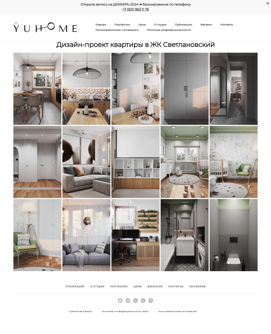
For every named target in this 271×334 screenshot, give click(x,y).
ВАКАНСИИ (155, 286)
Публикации (183, 24)
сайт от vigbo (135, 324)
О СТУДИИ (97, 286)
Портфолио (122, 24)
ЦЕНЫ (138, 286)
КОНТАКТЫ (176, 286)
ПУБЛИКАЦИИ (75, 286)
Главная (101, 24)
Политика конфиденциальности (169, 30)
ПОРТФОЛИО (119, 286)
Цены (142, 24)
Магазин (206, 24)
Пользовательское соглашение (117, 30)
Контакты (227, 24)
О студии (160, 24)
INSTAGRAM (197, 286)
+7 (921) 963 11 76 (135, 9)
